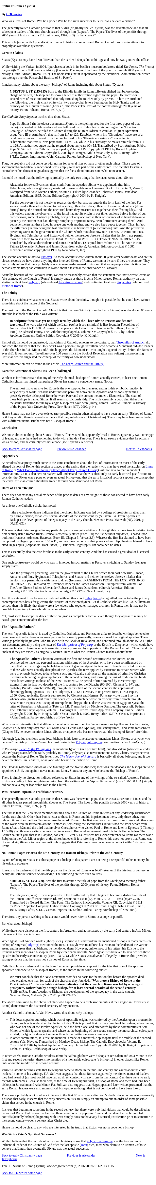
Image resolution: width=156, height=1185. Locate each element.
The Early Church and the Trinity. (82, 364)
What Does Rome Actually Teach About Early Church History (57, 470)
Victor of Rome (12, 286)
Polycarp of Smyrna (89, 742)
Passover (46, 257)
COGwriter (14, 14)
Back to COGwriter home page (22, 1173)
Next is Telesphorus (139, 449)
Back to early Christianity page (22, 449)
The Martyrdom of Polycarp (74, 644)
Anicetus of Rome (70, 282)
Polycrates (124, 282)
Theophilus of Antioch (130, 342)
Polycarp (34, 282)
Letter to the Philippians (35, 749)
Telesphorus (93, 598)
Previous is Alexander (71, 449)
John (84, 1145)
